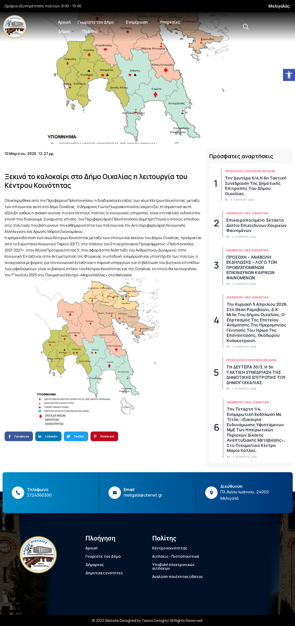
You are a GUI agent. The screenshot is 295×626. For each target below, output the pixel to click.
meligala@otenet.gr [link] (143, 495)
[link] (289, 75)
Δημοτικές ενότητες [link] (104, 572)
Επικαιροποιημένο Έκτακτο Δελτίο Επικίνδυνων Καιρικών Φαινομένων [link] (256, 225)
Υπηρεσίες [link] (172, 22)
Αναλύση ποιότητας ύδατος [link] (177, 576)
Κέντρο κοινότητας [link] (169, 548)
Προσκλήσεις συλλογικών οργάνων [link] (250, 171)
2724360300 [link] (39, 495)
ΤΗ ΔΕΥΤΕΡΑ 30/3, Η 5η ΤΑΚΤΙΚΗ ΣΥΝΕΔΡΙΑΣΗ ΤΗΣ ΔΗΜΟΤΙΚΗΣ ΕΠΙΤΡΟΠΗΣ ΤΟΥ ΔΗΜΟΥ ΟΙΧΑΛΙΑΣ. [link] (256, 374)
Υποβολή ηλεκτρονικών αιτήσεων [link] (173, 566)
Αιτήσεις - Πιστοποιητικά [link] (175, 556)
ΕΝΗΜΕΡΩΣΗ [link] (235, 213)
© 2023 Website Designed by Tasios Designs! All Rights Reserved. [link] (147, 620)
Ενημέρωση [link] (139, 22)
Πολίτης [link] (92, 31)
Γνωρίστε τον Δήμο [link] (98, 22)
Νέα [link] (248, 213)
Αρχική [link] (64, 22)
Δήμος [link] (66, 31)
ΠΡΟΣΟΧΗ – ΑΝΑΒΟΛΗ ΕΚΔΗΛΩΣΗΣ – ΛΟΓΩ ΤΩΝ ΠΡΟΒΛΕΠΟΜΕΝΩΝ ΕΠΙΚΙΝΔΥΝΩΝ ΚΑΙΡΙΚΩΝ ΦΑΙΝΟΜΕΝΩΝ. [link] (251, 267)
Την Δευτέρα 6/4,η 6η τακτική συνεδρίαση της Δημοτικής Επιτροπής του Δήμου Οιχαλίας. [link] (255, 185)
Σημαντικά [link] (260, 213)
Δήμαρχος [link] (94, 564)
